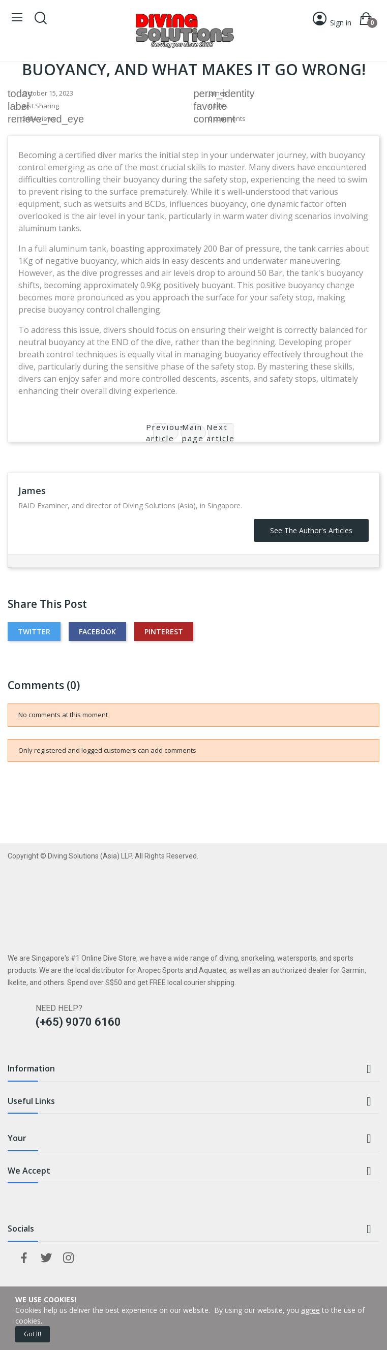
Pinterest (163, 631)
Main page (193, 432)
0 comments (227, 118)
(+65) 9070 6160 (78, 1022)
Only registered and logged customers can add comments (107, 750)
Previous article (165, 432)
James (218, 93)
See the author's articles (311, 530)
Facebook (97, 631)
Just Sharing (40, 105)
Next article (220, 432)
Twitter (34, 631)
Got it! (32, 1334)
